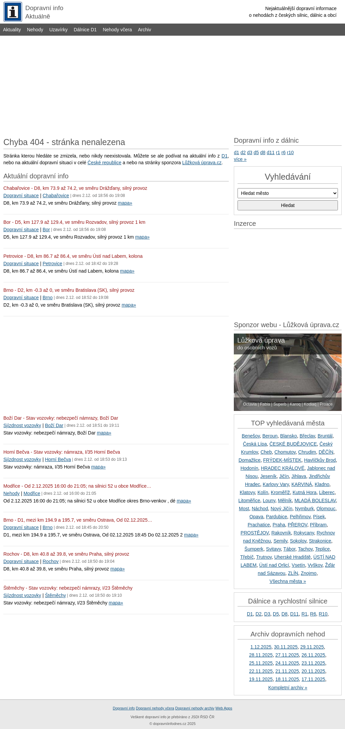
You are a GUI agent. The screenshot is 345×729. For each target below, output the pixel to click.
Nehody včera (117, 29)
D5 (276, 614)
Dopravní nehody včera (155, 708)
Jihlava (298, 476)
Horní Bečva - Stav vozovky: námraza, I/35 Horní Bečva (61, 452)
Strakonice (320, 541)
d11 (271, 152)
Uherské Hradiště (292, 557)
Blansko (288, 436)
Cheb (266, 452)
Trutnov (264, 557)
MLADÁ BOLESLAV (315, 500)
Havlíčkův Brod (320, 460)
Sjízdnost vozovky (22, 425)
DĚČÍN (326, 452)
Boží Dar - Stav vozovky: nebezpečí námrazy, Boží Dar (60, 418)
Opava (256, 516)
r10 (290, 152)
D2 (258, 614)
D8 (284, 614)
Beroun (270, 436)
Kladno (322, 484)
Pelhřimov (300, 516)
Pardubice (276, 516)
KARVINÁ (301, 484)
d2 (243, 152)
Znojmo (309, 573)
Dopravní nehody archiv (194, 708)
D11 (294, 614)
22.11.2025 (261, 671)
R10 (323, 614)
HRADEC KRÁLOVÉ (282, 468)
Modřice (32, 493)
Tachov (305, 549)
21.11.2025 (287, 671)
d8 (262, 152)
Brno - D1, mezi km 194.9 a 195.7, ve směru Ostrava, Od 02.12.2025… (77, 520)
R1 (305, 614)
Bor (46, 229)
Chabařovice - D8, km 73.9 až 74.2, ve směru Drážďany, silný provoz (75, 188)
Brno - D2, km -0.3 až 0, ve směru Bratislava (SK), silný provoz (68, 290)
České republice (104, 162)
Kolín (262, 492)
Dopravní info (124, 708)
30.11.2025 (285, 647)
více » (240, 159)
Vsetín (298, 565)
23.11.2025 (313, 663)
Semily (280, 541)
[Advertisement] (172, 85)
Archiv (144, 29)
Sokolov (298, 541)
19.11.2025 (261, 679)
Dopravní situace (21, 195)
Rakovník (281, 532)
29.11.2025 (312, 647)
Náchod (260, 508)
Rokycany (304, 532)
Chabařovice (55, 195)
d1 (236, 152)
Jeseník (268, 476)
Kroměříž (280, 492)
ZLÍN (293, 573)
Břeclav (307, 436)
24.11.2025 (287, 663)
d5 (256, 152)
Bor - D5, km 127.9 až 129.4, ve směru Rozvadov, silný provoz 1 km (74, 222)
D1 (225, 156)
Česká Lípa (255, 444)
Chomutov (284, 452)
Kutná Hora (304, 492)
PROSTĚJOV (255, 532)
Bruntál (325, 436)
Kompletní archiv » (287, 687)
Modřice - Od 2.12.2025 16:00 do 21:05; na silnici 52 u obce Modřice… (77, 486)
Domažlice (249, 460)
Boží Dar (54, 425)
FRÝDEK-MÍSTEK (282, 460)
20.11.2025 (313, 671)
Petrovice (52, 263)
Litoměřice (249, 500)
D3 (267, 614)
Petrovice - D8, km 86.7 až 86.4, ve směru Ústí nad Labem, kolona (73, 256)
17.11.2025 (313, 679)
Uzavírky (58, 29)
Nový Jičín (281, 508)
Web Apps (223, 708)
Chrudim (307, 452)
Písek (319, 516)
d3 (249, 152)
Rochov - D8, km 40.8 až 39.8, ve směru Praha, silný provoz (66, 554)
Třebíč (247, 557)
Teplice (322, 549)
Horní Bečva (58, 459)
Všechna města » (288, 581)
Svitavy (273, 549)
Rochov (50, 561)
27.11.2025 (287, 655)
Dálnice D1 (85, 29)
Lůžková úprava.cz (202, 162)
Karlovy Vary (276, 484)
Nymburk (304, 508)
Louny (269, 500)
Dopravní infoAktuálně (44, 12)
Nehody (35, 29)
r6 (283, 152)
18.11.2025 (287, 679)
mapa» (125, 203)
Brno (47, 297)
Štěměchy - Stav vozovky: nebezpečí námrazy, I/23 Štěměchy (67, 588)
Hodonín (249, 468)
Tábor (289, 549)
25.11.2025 (261, 663)
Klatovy (247, 492)
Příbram (318, 524)
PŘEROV (297, 524)
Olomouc (325, 508)
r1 (278, 152)
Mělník (285, 500)
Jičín (284, 476)
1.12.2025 (260, 647)
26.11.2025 (313, 655)
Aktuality (12, 29)
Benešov (250, 436)
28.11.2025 (261, 655)
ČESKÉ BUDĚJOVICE (293, 444)
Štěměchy (55, 595)
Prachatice (259, 524)
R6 (313, 614)
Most (244, 508)
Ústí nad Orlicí (274, 565)
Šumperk (254, 549)
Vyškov (315, 565)
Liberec (327, 492)
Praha (279, 524)
